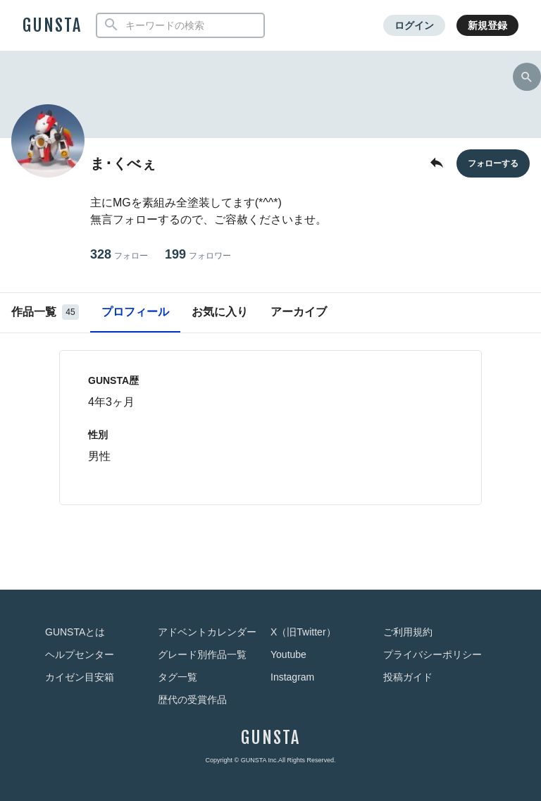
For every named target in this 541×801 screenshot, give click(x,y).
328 (119, 254)
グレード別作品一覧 (202, 654)
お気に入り (220, 312)
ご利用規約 (408, 632)
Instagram (292, 677)
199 (198, 254)
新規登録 (487, 25)
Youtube (288, 654)
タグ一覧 (177, 677)
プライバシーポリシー (432, 654)
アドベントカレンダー (207, 632)
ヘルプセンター (79, 654)
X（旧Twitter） (303, 632)
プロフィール (135, 312)
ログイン (414, 25)
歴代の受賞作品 (192, 699)
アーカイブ (298, 312)
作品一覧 (45, 312)
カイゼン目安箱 (79, 677)
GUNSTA (52, 25)
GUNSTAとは (75, 632)
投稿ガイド (408, 677)
